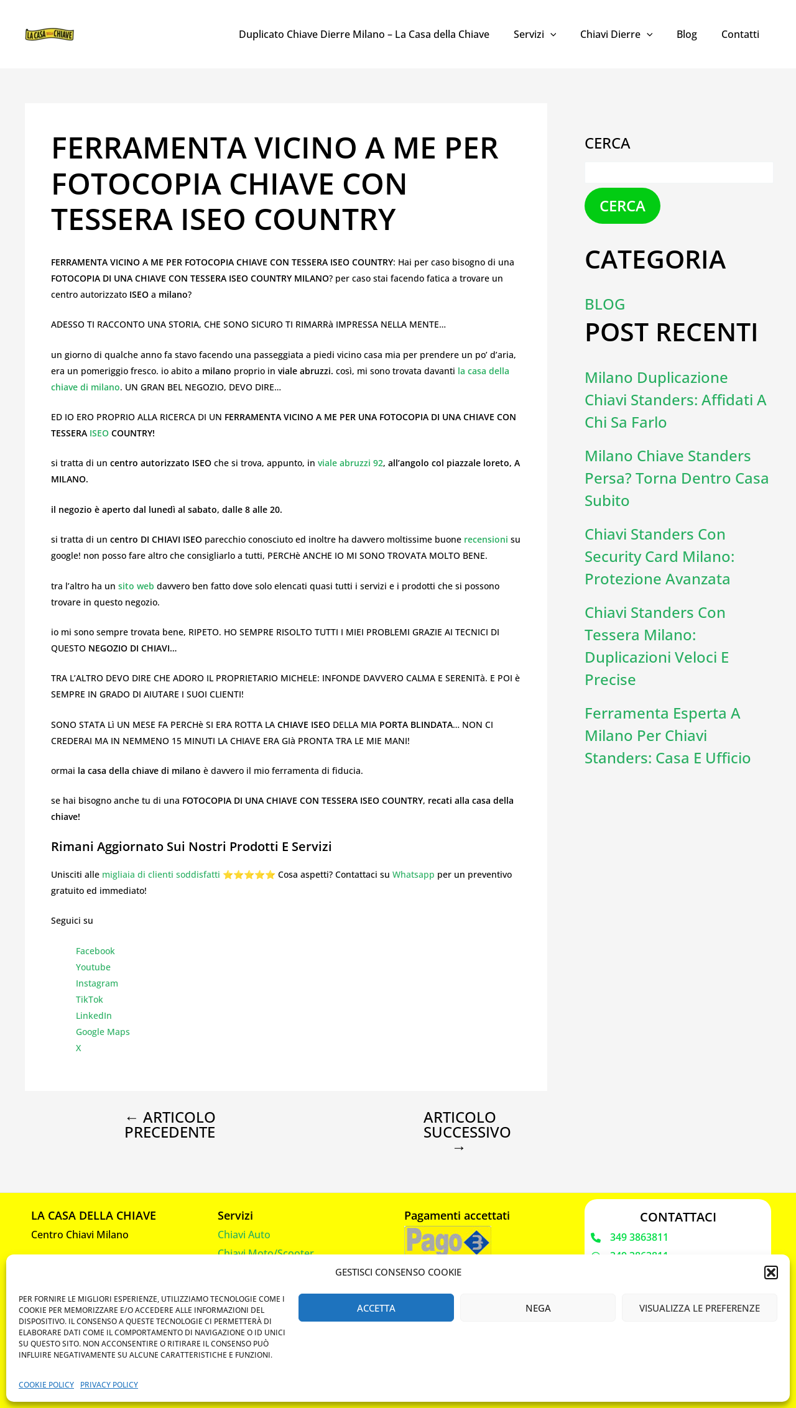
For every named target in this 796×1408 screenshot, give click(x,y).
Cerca (608, 142)
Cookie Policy (46, 1384)
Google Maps (103, 1032)
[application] (564, 34)
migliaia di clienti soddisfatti (161, 874)
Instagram (97, 983)
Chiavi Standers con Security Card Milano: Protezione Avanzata (659, 556)
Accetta (376, 1308)
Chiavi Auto (244, 1234)
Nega (538, 1308)
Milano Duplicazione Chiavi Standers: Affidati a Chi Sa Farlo (676, 399)
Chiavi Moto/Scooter (266, 1253)
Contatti (742, 34)
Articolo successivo (467, 1132)
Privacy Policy (109, 1384)
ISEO (100, 433)
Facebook (95, 951)
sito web (136, 586)
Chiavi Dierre (626, 34)
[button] (771, 1272)
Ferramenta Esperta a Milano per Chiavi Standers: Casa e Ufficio (668, 735)
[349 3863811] (630, 1237)
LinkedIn (94, 1015)
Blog (693, 34)
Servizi (549, 34)
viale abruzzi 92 (350, 463)
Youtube (93, 967)
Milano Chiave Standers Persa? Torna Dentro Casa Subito (677, 477)
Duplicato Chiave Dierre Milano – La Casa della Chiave (382, 34)
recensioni (487, 539)
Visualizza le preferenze (699, 1308)
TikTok (89, 999)
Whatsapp (413, 874)
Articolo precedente (170, 1124)
